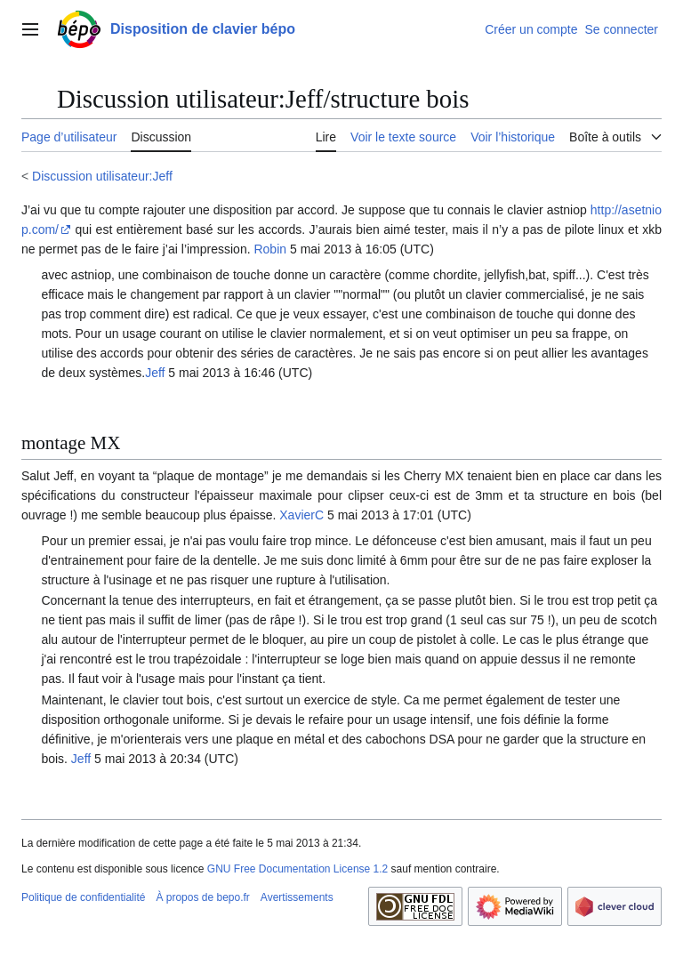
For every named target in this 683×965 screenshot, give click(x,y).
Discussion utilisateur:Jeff (102, 176)
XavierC (301, 515)
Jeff (155, 373)
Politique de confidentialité (83, 897)
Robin (269, 249)
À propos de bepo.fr (202, 897)
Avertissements (297, 897)
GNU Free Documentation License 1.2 (297, 869)
